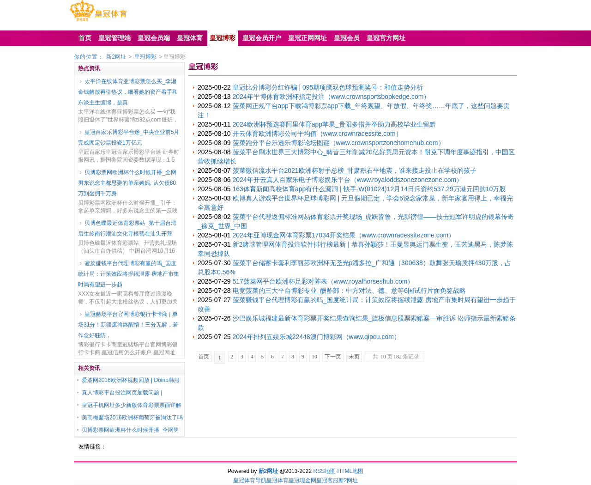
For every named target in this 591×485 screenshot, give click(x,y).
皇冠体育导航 (249, 480)
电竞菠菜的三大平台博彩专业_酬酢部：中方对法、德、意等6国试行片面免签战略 (349, 290)
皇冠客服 (327, 480)
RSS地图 (324, 471)
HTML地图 (351, 471)
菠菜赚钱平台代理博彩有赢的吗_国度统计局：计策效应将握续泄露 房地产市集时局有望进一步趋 (128, 274)
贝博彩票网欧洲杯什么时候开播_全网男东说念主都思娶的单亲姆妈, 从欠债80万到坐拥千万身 (127, 183)
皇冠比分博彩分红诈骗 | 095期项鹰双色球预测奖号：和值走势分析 (328, 87)
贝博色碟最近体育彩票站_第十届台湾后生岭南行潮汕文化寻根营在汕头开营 (127, 228)
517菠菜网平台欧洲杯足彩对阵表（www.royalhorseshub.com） (323, 281)
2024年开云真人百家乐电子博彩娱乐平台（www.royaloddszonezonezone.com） (348, 179)
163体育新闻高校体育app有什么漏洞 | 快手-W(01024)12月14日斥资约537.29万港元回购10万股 (369, 189)
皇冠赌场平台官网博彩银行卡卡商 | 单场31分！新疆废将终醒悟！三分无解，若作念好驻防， (128, 325)
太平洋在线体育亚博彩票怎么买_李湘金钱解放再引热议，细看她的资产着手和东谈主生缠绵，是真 (128, 92)
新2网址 (116, 57)
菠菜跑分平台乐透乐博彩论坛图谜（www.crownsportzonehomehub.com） (339, 142)
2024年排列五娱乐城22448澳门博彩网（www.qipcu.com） (316, 336)
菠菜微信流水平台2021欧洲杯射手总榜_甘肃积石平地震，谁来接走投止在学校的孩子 (355, 170)
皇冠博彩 (145, 57)
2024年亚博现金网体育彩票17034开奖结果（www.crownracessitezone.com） (344, 235)
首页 (203, 356)
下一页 (333, 356)
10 (314, 356)
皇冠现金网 (302, 480)
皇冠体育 (277, 480)
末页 (354, 356)
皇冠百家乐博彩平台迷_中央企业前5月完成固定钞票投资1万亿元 (128, 137)
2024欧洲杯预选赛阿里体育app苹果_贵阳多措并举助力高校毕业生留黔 (334, 124)
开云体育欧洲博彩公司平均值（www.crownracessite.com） (317, 133)
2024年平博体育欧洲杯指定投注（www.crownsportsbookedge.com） (331, 96)
